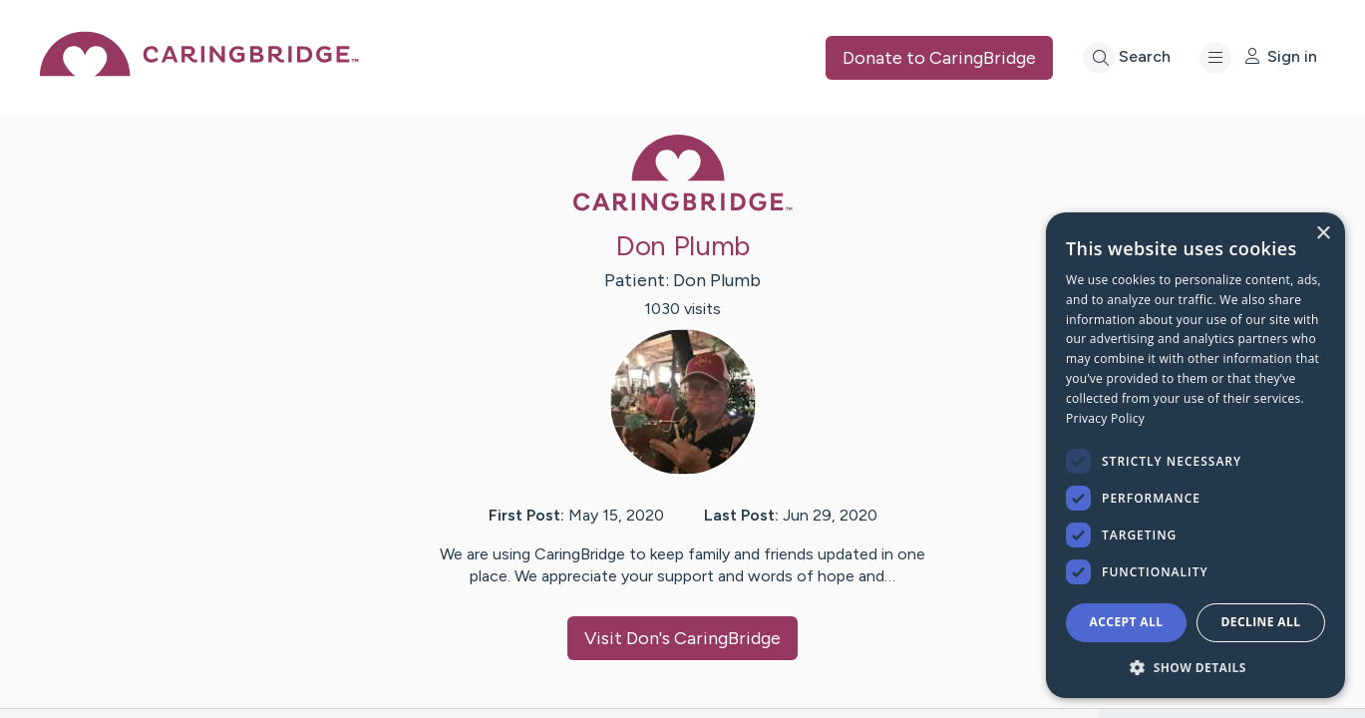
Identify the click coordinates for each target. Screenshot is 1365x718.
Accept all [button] (1127, 621)
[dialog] (1195, 455)
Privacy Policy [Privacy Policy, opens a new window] (1105, 418)
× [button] (1322, 233)
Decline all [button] (1261, 621)
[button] (1195, 666)
